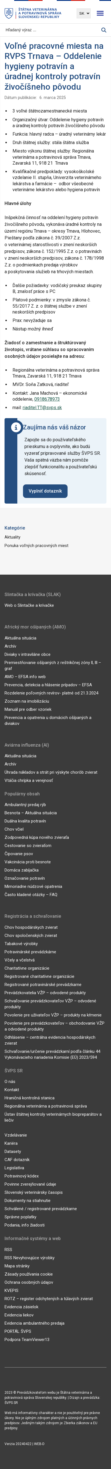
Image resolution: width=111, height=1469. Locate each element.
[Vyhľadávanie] (53, 30)
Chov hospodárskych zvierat (31, 927)
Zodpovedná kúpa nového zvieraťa (37, 837)
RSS (8, 1249)
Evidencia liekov (19, 1315)
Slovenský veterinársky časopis (34, 1192)
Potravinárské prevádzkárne (30, 951)
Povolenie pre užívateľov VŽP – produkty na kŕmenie (53, 1015)
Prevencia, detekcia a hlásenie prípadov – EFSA (48, 684)
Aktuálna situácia (20, 638)
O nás (10, 1081)
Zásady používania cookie (29, 1274)
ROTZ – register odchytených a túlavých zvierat (49, 1298)
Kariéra (11, 1143)
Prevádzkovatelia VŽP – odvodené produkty (45, 992)
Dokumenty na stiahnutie (28, 1200)
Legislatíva (14, 1167)
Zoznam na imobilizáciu (27, 701)
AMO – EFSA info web (25, 676)
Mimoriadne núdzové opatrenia (33, 886)
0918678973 (47, 399)
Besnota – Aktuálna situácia (31, 812)
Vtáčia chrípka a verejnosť (29, 780)
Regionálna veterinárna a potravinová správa (46, 1106)
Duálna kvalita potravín (25, 821)
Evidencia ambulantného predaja (34, 1323)
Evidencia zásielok (21, 1306)
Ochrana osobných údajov (29, 1282)
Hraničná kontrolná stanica (30, 1097)
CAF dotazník (17, 1159)
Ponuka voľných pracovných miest (36, 545)
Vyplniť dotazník (45, 491)
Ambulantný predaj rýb (25, 804)
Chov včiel (14, 829)
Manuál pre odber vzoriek (28, 709)
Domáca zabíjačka (22, 870)
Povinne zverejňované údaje (30, 1184)
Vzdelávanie (16, 1135)
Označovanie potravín (25, 878)
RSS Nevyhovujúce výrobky (30, 1257)
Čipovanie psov (19, 853)
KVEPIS (11, 1290)
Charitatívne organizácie (27, 968)
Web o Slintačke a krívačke (29, 605)
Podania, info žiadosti (25, 1225)
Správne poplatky (20, 1216)
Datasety (13, 1151)
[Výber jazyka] (84, 13)
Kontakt (12, 1089)
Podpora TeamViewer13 (27, 1339)
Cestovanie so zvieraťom (28, 845)
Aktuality (12, 537)
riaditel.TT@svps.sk (42, 407)
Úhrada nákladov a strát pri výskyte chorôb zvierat (51, 772)
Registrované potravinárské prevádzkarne (43, 984)
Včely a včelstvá (20, 960)
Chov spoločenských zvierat (31, 935)
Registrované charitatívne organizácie (39, 976)
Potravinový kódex (22, 1176)
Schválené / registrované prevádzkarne (41, 1208)
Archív (10, 646)
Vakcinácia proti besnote (28, 861)
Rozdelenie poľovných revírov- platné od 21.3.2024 (51, 693)
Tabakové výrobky (21, 943)
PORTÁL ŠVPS (18, 1331)
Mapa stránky (17, 1266)
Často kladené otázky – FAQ (31, 894)
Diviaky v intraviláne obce (28, 654)
